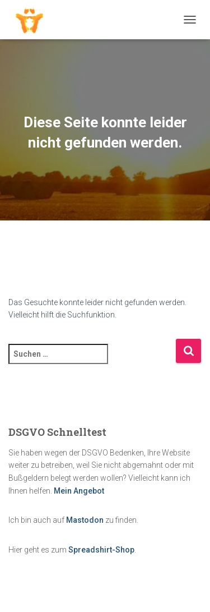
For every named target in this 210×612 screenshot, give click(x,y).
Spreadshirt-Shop (101, 549)
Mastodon (85, 520)
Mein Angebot (79, 490)
